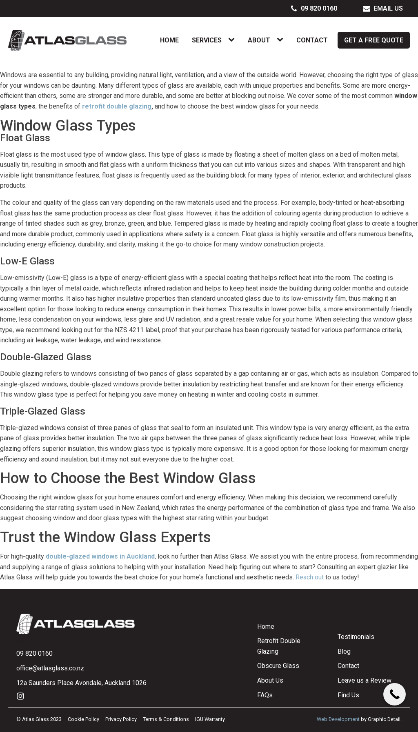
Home (169, 40)
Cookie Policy (83, 719)
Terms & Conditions (166, 719)
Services (207, 40)
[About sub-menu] (282, 40)
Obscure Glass (278, 666)
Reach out (310, 577)
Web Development (338, 719)
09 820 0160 (34, 653)
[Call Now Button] (394, 694)
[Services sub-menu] (233, 40)
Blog (344, 651)
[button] (314, 8)
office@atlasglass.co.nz (50, 668)
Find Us (348, 695)
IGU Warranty (210, 719)
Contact (312, 40)
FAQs (265, 695)
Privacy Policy (121, 719)
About (259, 40)
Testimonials (356, 637)
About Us (270, 680)
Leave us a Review (364, 680)
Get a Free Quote (373, 40)
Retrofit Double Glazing (278, 646)
